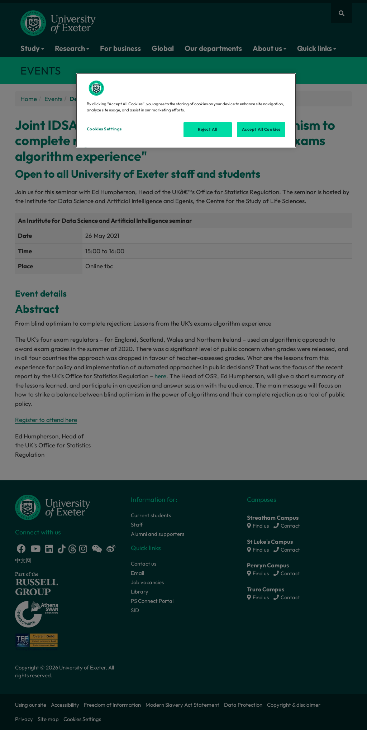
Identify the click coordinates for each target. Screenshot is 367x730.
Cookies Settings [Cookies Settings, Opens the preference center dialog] (104, 128)
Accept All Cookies (261, 129)
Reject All (208, 129)
